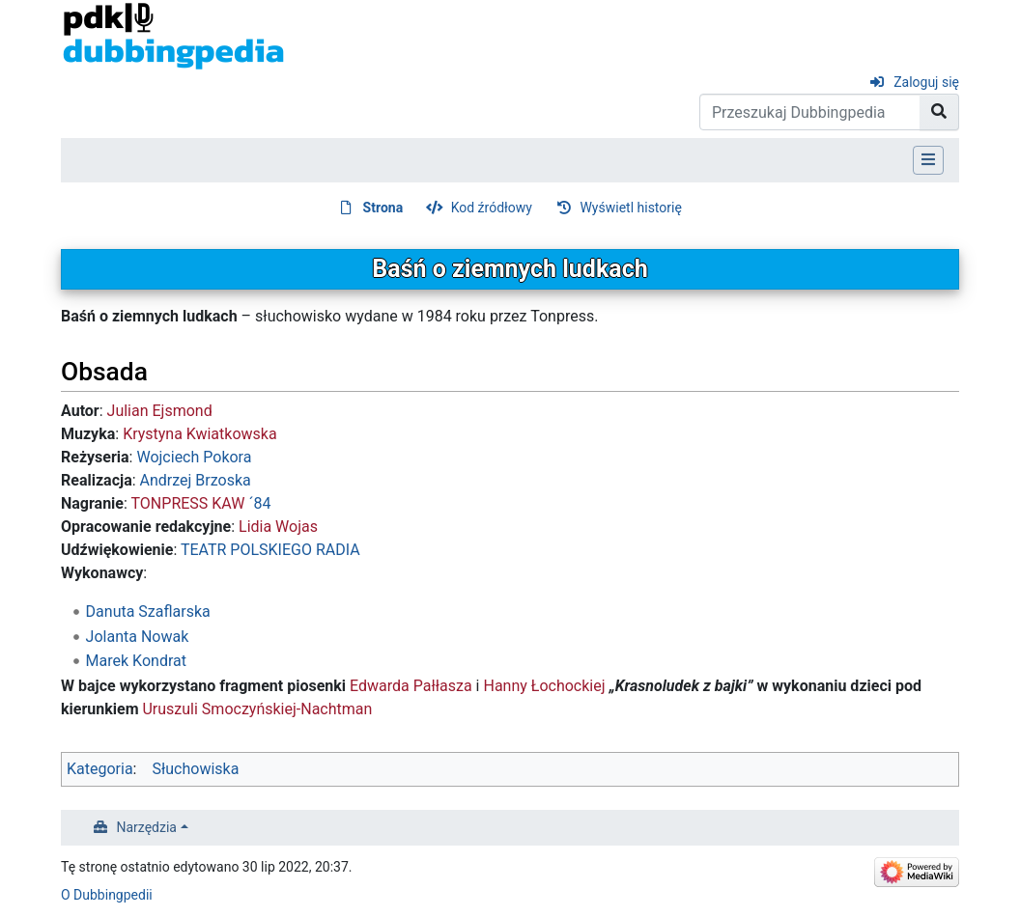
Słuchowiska (195, 769)
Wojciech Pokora (193, 457)
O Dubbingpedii (107, 895)
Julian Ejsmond (159, 411)
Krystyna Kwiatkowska (199, 434)
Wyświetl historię (630, 207)
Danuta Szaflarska (148, 611)
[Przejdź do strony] (939, 112)
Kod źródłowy (491, 207)
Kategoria (100, 769)
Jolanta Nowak (137, 636)
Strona (383, 207)
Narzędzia (147, 827)
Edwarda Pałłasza (411, 686)
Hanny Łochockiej (544, 686)
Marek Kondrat (136, 661)
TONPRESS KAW (188, 503)
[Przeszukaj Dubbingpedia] (810, 112)
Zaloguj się (926, 82)
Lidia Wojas (278, 526)
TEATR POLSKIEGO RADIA (270, 550)
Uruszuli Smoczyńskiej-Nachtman (257, 709)
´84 (259, 503)
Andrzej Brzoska (195, 480)
